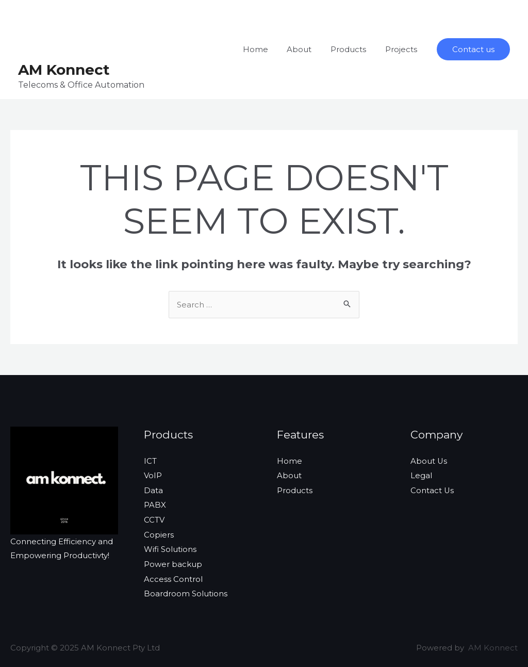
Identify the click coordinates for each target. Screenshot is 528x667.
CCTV (154, 518)
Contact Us (432, 489)
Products (353, 49)
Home (267, 49)
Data (153, 489)
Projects (403, 49)
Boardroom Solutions (185, 590)
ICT (150, 461)
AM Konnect (64, 69)
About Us (429, 461)
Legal (421, 475)
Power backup (173, 561)
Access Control (173, 575)
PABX (155, 504)
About (307, 49)
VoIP (153, 475)
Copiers (159, 533)
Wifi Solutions (170, 547)
